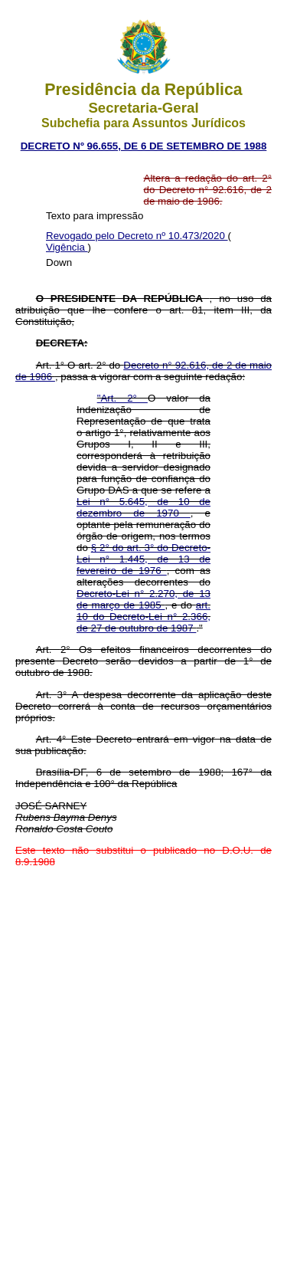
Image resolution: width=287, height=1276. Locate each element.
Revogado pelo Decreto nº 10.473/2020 (137, 235)
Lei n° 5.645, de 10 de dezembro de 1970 (143, 507)
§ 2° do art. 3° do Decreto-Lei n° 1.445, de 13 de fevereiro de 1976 (143, 559)
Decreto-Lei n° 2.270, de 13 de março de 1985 (143, 599)
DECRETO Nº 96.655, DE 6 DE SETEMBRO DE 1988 (144, 146)
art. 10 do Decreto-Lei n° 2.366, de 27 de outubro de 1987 (143, 616)
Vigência (67, 247)
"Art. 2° (122, 398)
